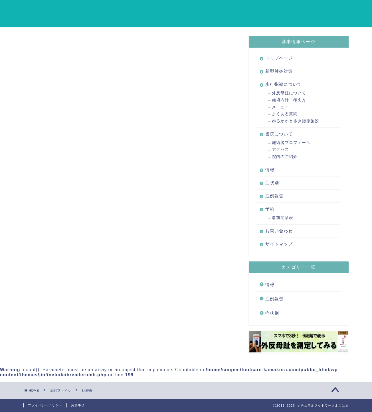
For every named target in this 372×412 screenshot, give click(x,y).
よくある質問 (285, 114)
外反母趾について (289, 93)
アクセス (280, 150)
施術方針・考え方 (289, 100)
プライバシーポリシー (45, 405)
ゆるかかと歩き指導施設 (295, 121)
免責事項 (78, 405)
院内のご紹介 (285, 157)
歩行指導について (200, 8)
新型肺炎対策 (154, 8)
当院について (246, 8)
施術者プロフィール (291, 143)
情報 (279, 8)
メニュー (280, 107)
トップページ (112, 8)
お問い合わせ (136, 20)
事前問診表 (282, 218)
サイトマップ (177, 20)
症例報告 (335, 8)
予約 (103, 20)
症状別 (305, 8)
